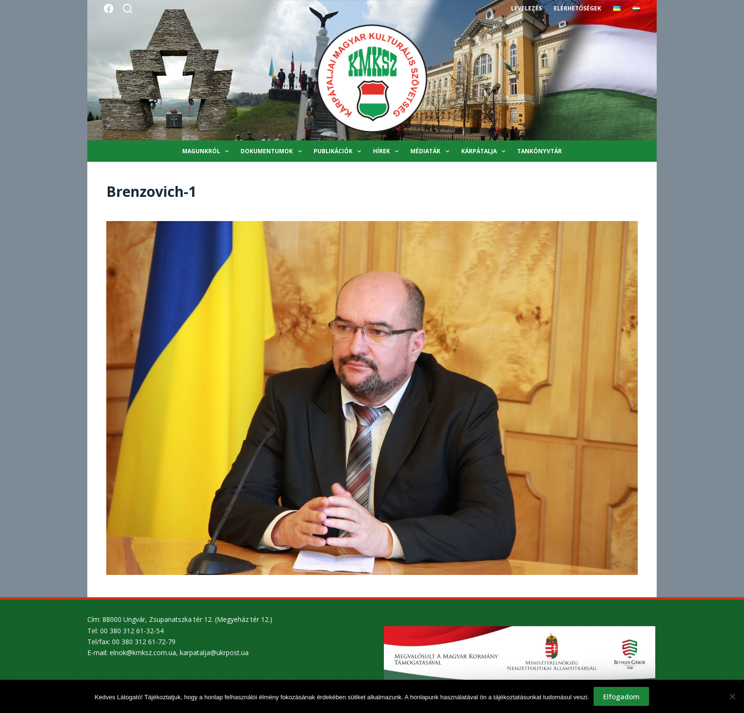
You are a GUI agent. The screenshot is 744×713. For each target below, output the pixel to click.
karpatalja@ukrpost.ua (214, 652)
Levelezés (526, 8)
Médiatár (431, 151)
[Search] (127, 8)
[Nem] (732, 696)
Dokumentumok (273, 151)
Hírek (387, 151)
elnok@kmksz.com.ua (143, 652)
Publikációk (339, 151)
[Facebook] (108, 8)
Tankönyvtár (539, 151)
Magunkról (207, 151)
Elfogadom (621, 696)
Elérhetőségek (577, 8)
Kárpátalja (485, 151)
